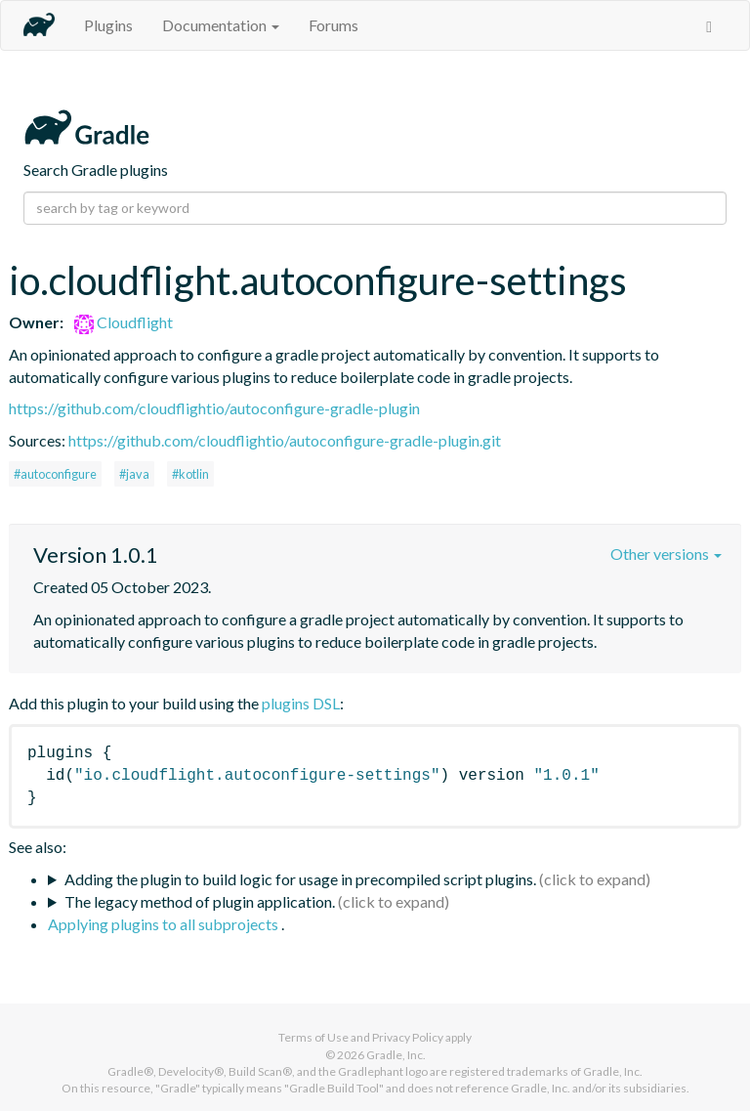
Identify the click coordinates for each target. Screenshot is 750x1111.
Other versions (666, 553)
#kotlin (190, 474)
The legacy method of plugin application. (199, 901)
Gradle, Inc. (396, 1054)
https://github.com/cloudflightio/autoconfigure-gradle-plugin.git (284, 440)
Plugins (108, 25)
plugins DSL (301, 703)
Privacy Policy (407, 1037)
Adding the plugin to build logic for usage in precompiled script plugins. (300, 879)
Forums (333, 25)
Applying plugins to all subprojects (164, 924)
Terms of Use (313, 1037)
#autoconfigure (55, 474)
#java (134, 474)
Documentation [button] (220, 25)
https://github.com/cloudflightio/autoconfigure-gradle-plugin (214, 408)
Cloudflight (123, 322)
